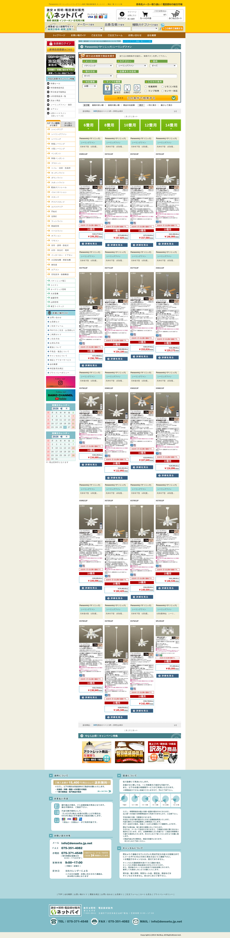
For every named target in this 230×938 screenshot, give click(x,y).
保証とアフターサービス (60, 360)
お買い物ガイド (81, 894)
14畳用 (171, 125)
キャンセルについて (58, 356)
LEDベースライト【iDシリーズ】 (58, 114)
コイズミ (54, 285)
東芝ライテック (57, 306)
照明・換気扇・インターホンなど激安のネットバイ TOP (100, 41)
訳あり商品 (55, 100)
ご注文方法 (55, 339)
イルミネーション (59, 192)
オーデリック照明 (58, 289)
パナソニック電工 (58, 281)
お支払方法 (55, 343)
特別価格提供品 (57, 88)
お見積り (119, 894)
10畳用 (130, 125)
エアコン (54, 109)
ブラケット (56, 163)
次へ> (135, 116)
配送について (55, 347)
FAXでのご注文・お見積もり (62, 330)
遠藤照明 (54, 298)
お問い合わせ (55, 317)
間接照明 (55, 226)
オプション (56, 236)
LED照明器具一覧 (58, 96)
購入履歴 (131, 19)
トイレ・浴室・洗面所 (61, 168)
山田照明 (54, 302)
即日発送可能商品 (58, 92)
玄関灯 (54, 216)
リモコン (55, 241)
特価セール (55, 83)
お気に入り (132, 15)
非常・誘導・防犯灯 (60, 245)
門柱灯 (54, 212)
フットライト (57, 221)
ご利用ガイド (55, 334)
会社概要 (54, 364)
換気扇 (54, 265)
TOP (60, 894)
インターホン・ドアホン (62, 255)
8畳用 (109, 125)
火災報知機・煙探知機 (61, 260)
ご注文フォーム (56, 326)
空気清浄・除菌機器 (60, 274)
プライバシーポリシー (59, 373)
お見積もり (55, 322)
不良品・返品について (59, 351)
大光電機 (54, 294)
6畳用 (89, 125)
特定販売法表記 (56, 368)
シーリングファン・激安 (61, 105)
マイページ (132, 12)
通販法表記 (94, 894)
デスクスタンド (58, 202)
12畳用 (151, 125)
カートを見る (146, 894)
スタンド (55, 197)
